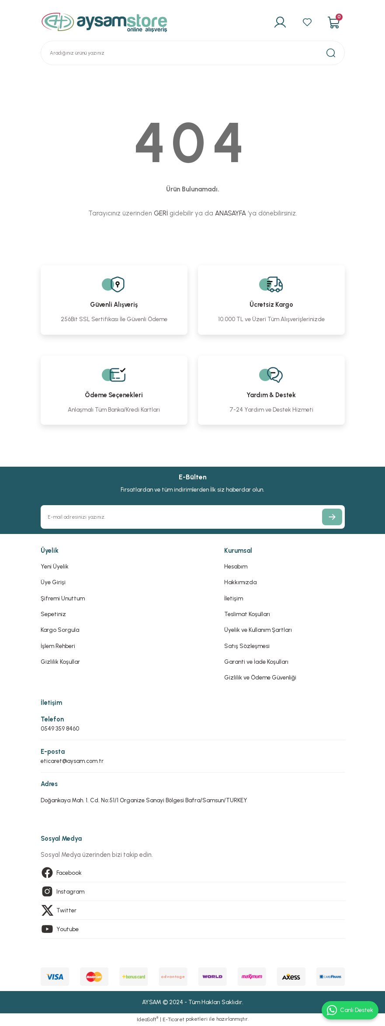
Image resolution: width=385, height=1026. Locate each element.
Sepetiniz (53, 613)
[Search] (193, 53)
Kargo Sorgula (60, 629)
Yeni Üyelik (55, 566)
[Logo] (104, 22)
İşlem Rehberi (58, 645)
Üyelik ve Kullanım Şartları (258, 629)
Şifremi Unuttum (63, 598)
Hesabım (235, 566)
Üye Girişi (53, 582)
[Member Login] (279, 22)
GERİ (161, 213)
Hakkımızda (240, 582)
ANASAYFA (230, 213)
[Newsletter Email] (193, 517)
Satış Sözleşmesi (247, 645)
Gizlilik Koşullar (60, 661)
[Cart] (334, 22)
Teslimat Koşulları (247, 613)
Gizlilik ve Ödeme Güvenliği (260, 677)
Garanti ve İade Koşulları (256, 661)
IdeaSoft (147, 1019)
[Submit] (332, 517)
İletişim (233, 598)
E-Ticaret (173, 1020)
